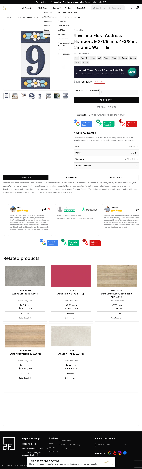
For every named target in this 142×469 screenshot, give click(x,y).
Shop (51, 443)
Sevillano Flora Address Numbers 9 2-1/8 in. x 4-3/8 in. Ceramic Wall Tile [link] (53, 17)
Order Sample (25, 318)
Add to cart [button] (25, 313)
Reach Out (81, 8)
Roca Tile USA (25, 290)
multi (99, 58)
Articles (68, 8)
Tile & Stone (42, 8)
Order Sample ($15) (106, 107)
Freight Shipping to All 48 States (76, 2)
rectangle (123, 58)
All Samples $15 (99, 2)
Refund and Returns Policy (69, 445)
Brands (56, 8)
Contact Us (53, 451)
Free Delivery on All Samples (48, 2)
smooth (85, 62)
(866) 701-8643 (29, 444)
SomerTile (78, 30)
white (106, 58)
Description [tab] (26, 177)
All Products (27, 8)
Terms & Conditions (67, 449)
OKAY (106, 462)
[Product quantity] (118, 92)
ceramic (133, 58)
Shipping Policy (65, 441)
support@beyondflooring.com (35, 448)
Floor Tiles (22, 300)
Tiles (14, 17)
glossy (77, 62)
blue (93, 58)
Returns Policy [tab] (116, 177)
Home (9, 17)
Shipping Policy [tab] (70, 177)
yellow (114, 58)
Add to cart (106, 100)
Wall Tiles (21, 17)
